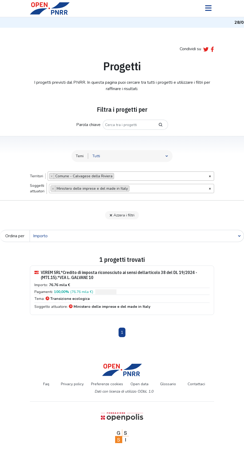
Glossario (168, 384)
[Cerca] (137, 236)
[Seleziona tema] (130, 156)
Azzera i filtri (122, 215)
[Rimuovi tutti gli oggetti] (210, 175)
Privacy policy (72, 384)
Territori (36, 176)
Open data (139, 384)
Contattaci (196, 384)
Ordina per (14, 236)
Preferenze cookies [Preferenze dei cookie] (107, 384)
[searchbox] (116, 176)
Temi (80, 156)
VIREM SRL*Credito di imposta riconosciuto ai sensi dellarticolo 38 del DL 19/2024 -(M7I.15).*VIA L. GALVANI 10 (115, 275)
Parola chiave (88, 125)
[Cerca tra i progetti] (128, 125)
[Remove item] (51, 176)
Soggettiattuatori (37, 188)
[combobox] (131, 176)
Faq (46, 384)
